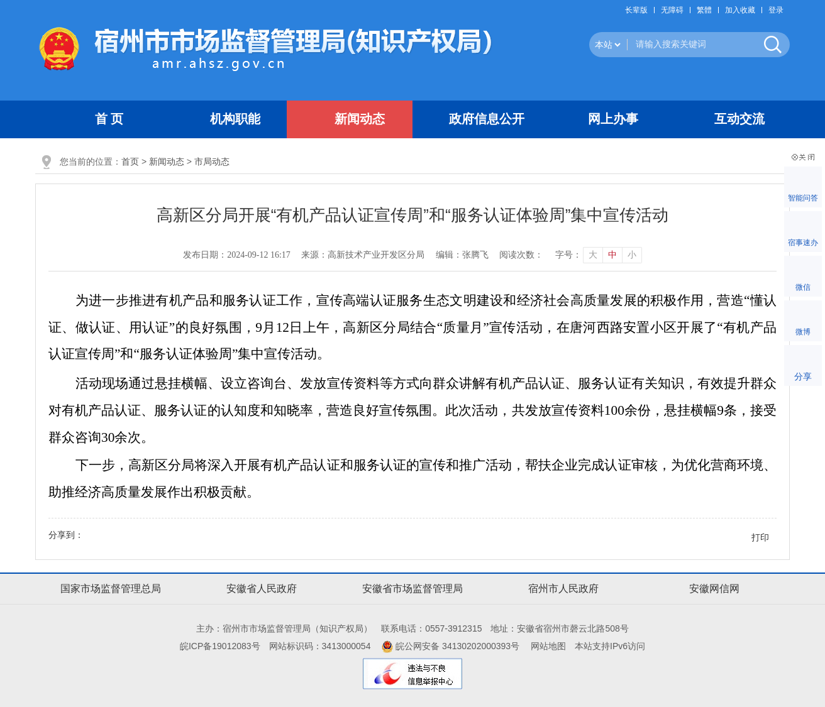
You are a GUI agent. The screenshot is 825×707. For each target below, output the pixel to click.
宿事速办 (803, 242)
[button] (639, 10)
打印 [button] (760, 537)
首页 (130, 161)
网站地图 (548, 646)
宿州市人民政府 (563, 588)
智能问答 (803, 198)
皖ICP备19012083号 (220, 646)
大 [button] (593, 255)
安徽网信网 (714, 588)
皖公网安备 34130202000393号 (450, 646)
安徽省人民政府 (261, 588)
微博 (803, 331)
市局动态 (212, 161)
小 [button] (632, 255)
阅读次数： (521, 255)
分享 (803, 376)
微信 (803, 287)
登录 (775, 10)
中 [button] (612, 255)
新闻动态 (166, 161)
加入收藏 (740, 10)
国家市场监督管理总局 (110, 588)
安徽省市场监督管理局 (412, 588)
